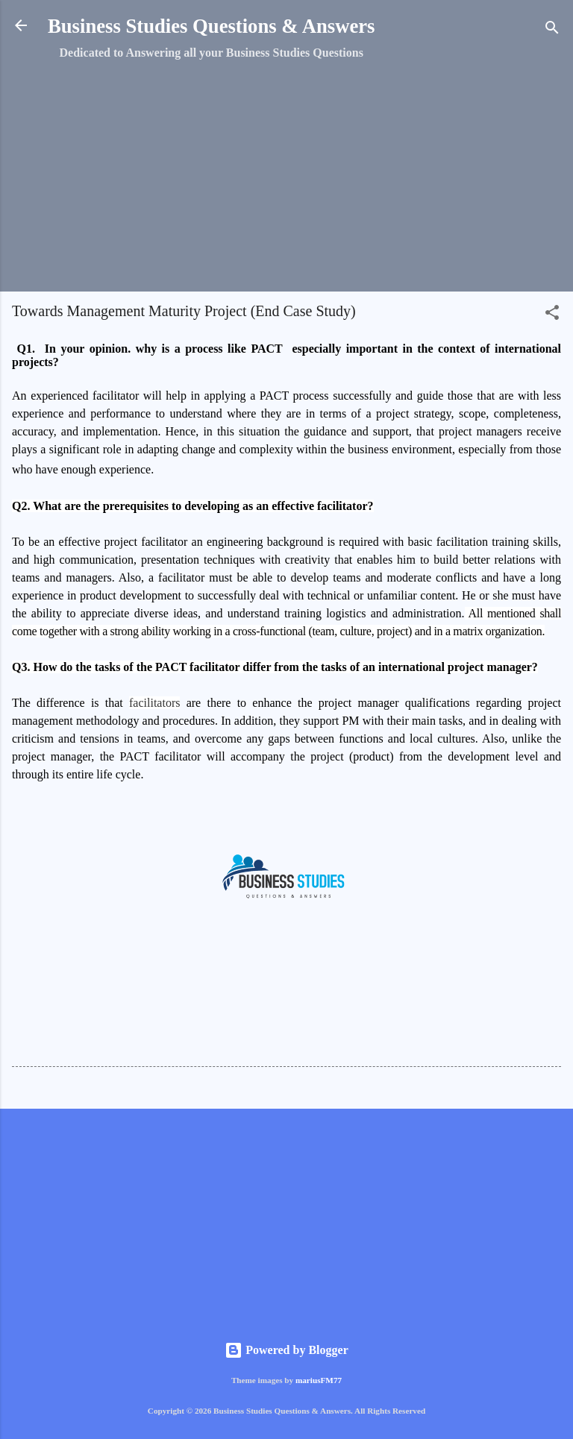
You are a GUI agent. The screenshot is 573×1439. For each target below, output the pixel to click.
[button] (552, 315)
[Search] (552, 30)
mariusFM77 (318, 1380)
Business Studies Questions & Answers (211, 26)
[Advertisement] (286, 175)
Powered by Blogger (286, 1350)
